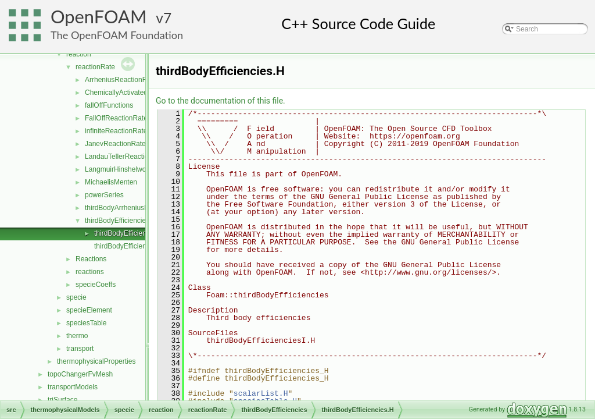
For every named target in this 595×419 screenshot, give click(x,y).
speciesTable (86, 323)
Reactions (91, 259)
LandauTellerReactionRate (126, 156)
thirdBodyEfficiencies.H (130, 233)
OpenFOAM (99, 16)
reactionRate (95, 67)
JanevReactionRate (115, 144)
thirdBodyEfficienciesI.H (131, 246)
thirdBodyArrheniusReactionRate (136, 208)
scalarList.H (261, 393)
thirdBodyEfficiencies (117, 220)
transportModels (73, 387)
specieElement (89, 310)
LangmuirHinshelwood (119, 169)
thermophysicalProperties (96, 361)
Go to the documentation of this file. (220, 100)
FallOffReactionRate (116, 118)
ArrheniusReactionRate (121, 80)
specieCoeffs (96, 284)
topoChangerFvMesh (80, 374)
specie (76, 297)
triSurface (62, 400)
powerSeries (104, 195)
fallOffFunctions (109, 105)
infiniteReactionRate (116, 131)
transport (80, 349)
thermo (77, 336)
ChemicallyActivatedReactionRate (137, 92)
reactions (90, 272)
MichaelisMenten (111, 182)
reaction (78, 54)
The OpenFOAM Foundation (117, 35)
